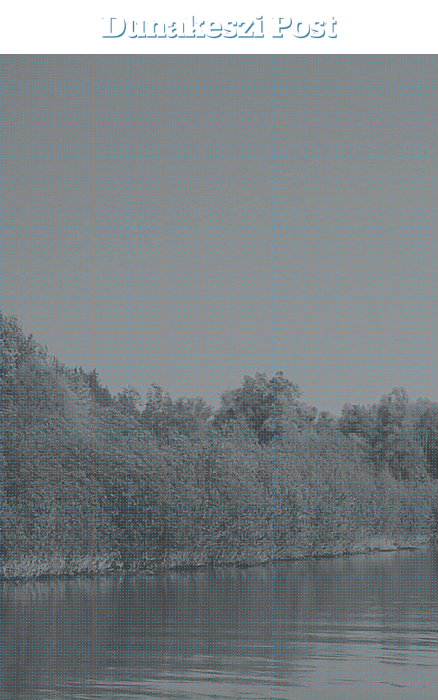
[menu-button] (30, 27)
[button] (409, 26)
